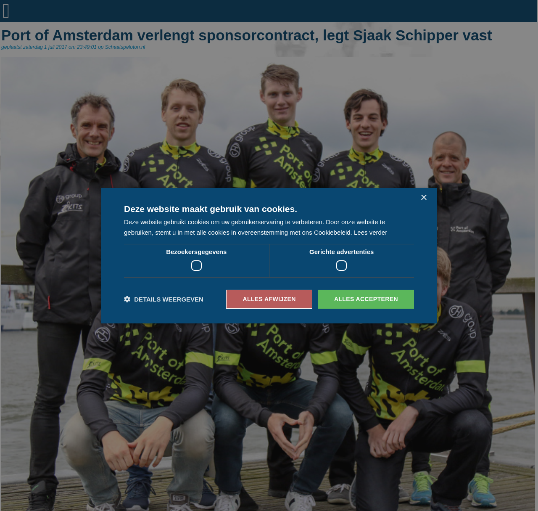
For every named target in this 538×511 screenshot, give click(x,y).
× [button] (423, 197)
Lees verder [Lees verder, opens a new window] (370, 232)
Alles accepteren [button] (366, 299)
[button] (163, 299)
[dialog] (269, 255)
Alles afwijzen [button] (269, 299)
